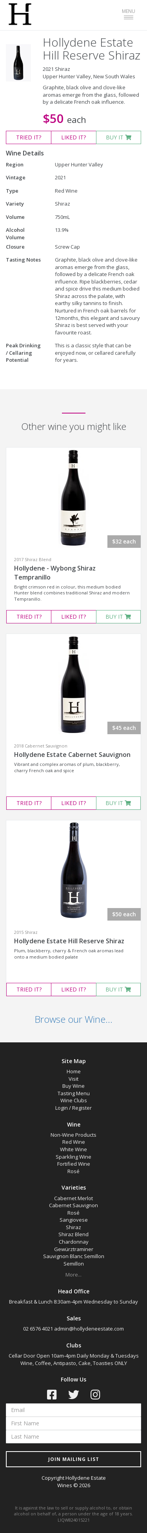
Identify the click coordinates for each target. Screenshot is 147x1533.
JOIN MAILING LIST (73, 1459)
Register (82, 1107)
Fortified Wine (73, 1163)
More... (73, 1274)
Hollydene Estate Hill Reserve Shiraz (69, 941)
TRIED (28, 137)
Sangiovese (74, 1219)
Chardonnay (74, 1241)
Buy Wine (73, 1085)
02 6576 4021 (38, 1328)
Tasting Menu (74, 1093)
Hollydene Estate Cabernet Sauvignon (72, 754)
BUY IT (118, 137)
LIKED (73, 137)
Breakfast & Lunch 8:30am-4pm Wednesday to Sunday (73, 1301)
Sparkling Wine (73, 1156)
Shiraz (73, 1227)
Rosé (73, 1171)
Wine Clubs (73, 1100)
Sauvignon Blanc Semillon (73, 1256)
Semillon (74, 1263)
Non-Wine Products (73, 1134)
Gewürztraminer (73, 1249)
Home (74, 1071)
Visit (73, 1078)
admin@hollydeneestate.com (89, 1328)
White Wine (73, 1149)
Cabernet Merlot (73, 1198)
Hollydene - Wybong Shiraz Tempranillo (55, 572)
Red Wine (73, 1141)
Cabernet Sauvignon (73, 1205)
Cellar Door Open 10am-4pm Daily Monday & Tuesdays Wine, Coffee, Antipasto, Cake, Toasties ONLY (74, 1359)
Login (61, 1107)
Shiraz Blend (73, 1234)
